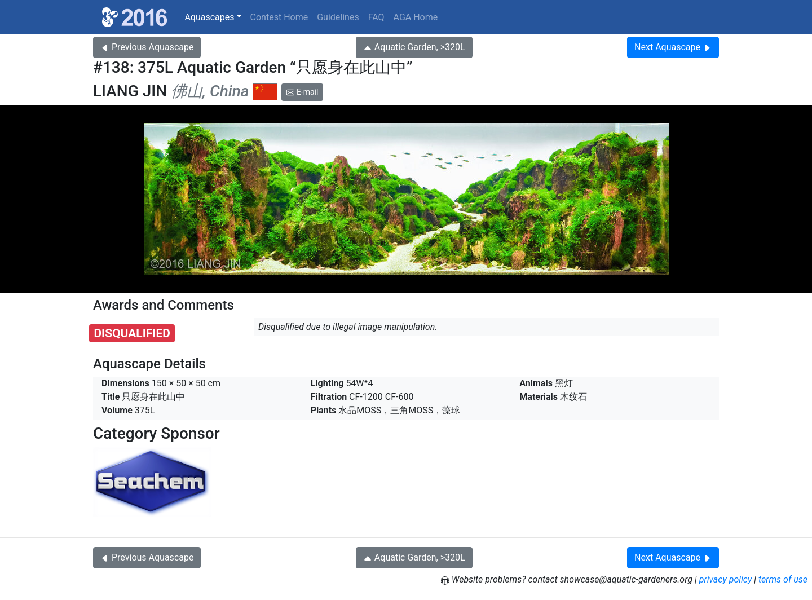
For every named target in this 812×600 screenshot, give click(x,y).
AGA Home (416, 17)
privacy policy (725, 579)
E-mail (302, 91)
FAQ (376, 17)
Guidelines (338, 17)
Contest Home (279, 17)
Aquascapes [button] (209, 17)
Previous (146, 47)
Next (673, 47)
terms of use (782, 579)
